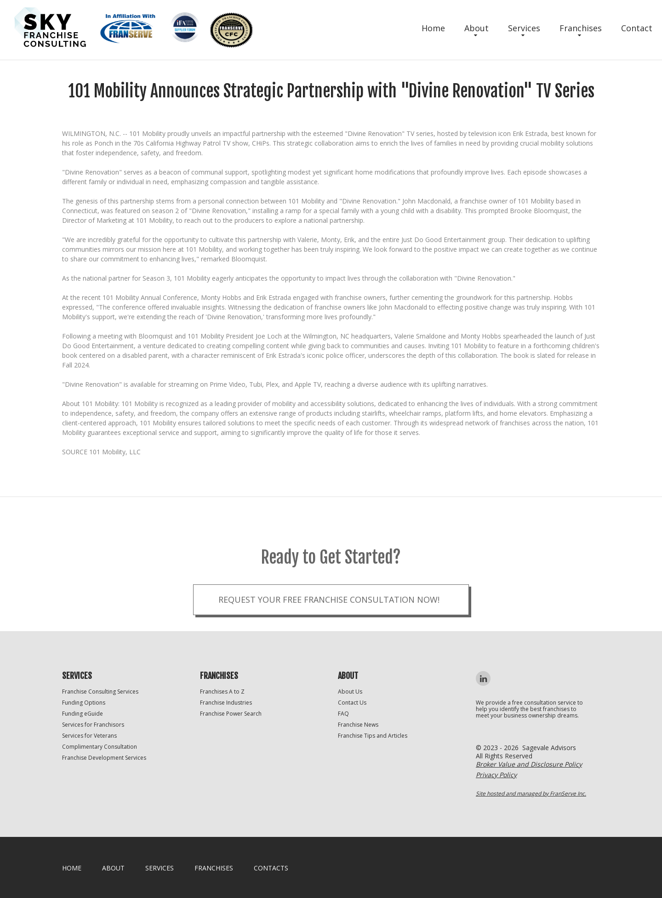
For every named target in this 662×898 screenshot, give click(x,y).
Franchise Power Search (231, 713)
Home (433, 28)
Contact (636, 28)
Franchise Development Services (104, 758)
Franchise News (358, 725)
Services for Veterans (89, 736)
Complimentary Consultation (99, 747)
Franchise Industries (226, 702)
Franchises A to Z (222, 691)
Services (524, 28)
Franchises (580, 28)
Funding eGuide (82, 713)
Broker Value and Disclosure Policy (529, 764)
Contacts (271, 868)
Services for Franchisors (93, 725)
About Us (350, 691)
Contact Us (352, 702)
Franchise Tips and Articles (372, 736)
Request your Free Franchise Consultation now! (328, 614)
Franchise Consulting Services (100, 691)
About (476, 28)
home (71, 868)
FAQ (343, 713)
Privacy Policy (496, 774)
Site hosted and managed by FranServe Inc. (531, 793)
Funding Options (83, 702)
